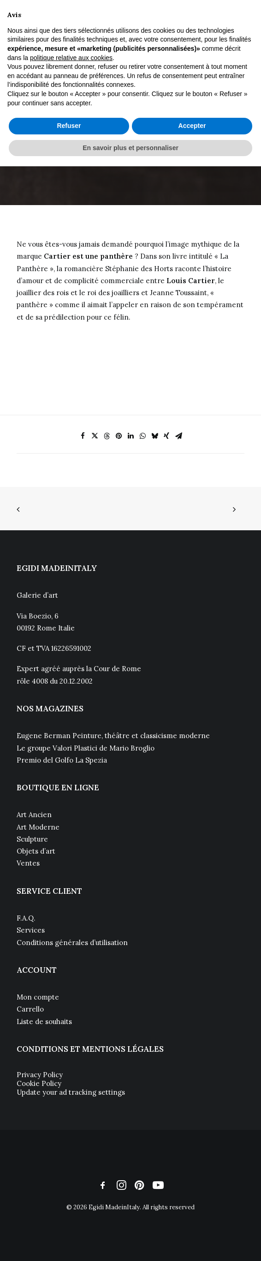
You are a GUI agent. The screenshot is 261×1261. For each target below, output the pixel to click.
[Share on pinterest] (118, 436)
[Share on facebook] (82, 436)
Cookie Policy (39, 1083)
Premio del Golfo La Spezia (62, 760)
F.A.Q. (26, 918)
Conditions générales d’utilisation (72, 942)
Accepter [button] (192, 125)
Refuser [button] (69, 125)
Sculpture (32, 839)
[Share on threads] (106, 436)
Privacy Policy (40, 1074)
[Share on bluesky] (154, 436)
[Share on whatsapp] (142, 436)
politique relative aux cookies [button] (71, 57)
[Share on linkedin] (130, 436)
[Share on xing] (166, 436)
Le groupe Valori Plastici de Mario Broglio (85, 748)
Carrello (30, 1009)
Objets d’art (36, 851)
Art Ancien (34, 814)
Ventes (28, 863)
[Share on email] (178, 436)
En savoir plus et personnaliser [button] (130, 148)
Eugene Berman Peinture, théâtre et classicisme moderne (113, 735)
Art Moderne (38, 827)
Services (31, 930)
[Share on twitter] (94, 436)
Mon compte (38, 997)
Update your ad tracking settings (71, 1092)
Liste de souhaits (44, 1021)
